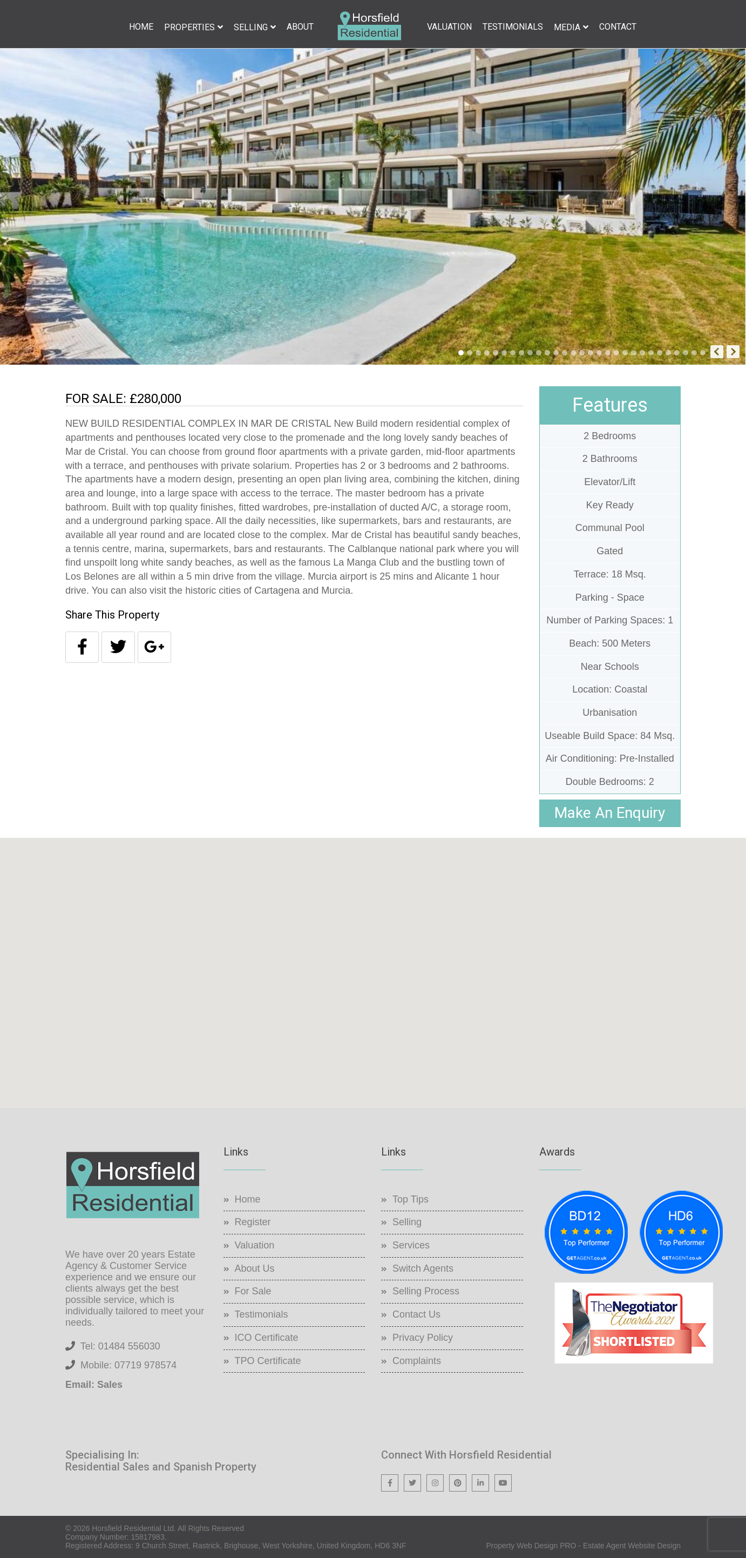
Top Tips (410, 1199)
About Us (255, 1268)
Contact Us (416, 1314)
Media (567, 27)
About (300, 27)
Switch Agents (422, 1268)
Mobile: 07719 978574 (128, 1365)
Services (411, 1245)
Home (141, 27)
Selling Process (425, 1291)
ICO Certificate (267, 1337)
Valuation (449, 27)
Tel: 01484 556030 (120, 1346)
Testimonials (513, 27)
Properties (189, 27)
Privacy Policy (422, 1337)
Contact (617, 27)
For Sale (253, 1291)
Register (253, 1222)
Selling (251, 27)
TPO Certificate (268, 1360)
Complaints (416, 1360)
